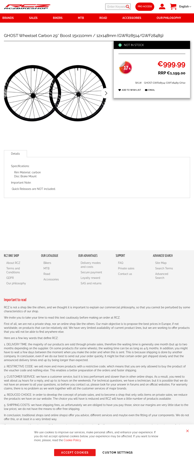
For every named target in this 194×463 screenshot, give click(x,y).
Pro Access (145, 6)
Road (46, 273)
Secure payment (91, 272)
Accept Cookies (75, 452)
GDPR (10, 277)
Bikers (47, 262)
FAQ (120, 262)
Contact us (125, 273)
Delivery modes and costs (91, 264)
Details (15, 153)
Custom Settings (118, 452)
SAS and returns (91, 283)
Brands (8, 17)
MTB (46, 268)
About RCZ (13, 262)
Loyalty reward (90, 277)
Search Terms (164, 268)
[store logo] (27, 6)
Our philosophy (16, 283)
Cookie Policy (72, 440)
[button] (185, 7)
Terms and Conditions (13, 270)
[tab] (15, 153)
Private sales (126, 268)
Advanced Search (161, 275)
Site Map (161, 262)
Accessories (51, 279)
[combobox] (107, 7)
